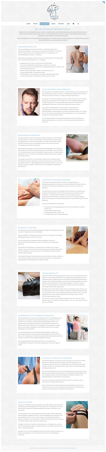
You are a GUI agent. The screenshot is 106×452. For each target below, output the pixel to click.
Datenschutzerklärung (70, 448)
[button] (3, 448)
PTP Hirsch (53, 448)
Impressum (60, 448)
